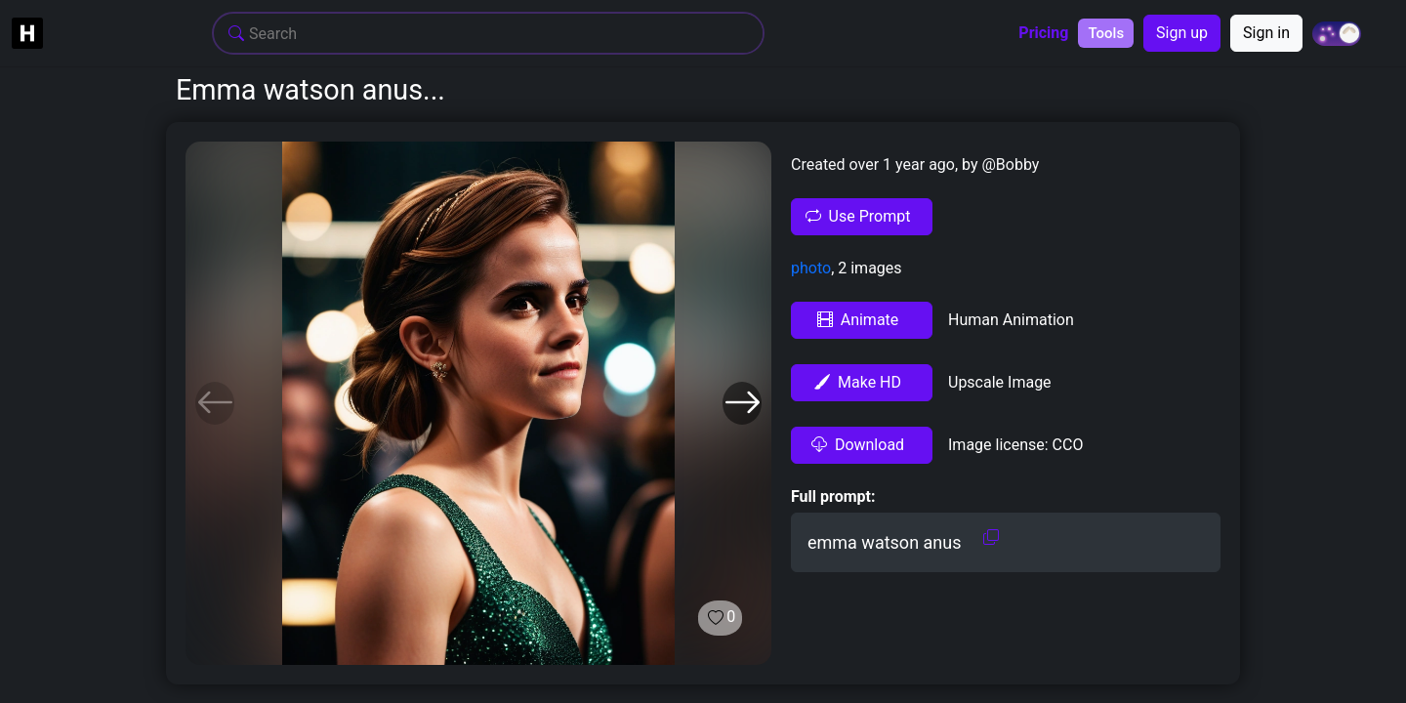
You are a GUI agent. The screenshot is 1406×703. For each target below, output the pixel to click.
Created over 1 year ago (873, 164)
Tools (1106, 33)
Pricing (1043, 33)
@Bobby (1009, 164)
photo (811, 268)
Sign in (1266, 32)
